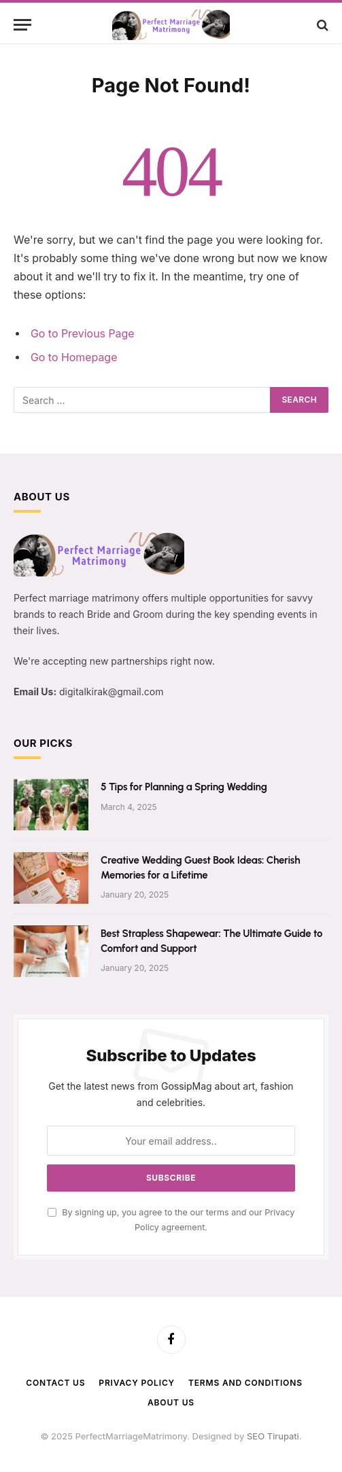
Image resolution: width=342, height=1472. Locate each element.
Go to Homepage (74, 357)
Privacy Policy (137, 1383)
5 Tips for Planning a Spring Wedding (184, 787)
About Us (171, 1402)
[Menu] (22, 25)
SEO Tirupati (273, 1436)
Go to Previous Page (83, 333)
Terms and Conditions (245, 1383)
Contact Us (55, 1383)
